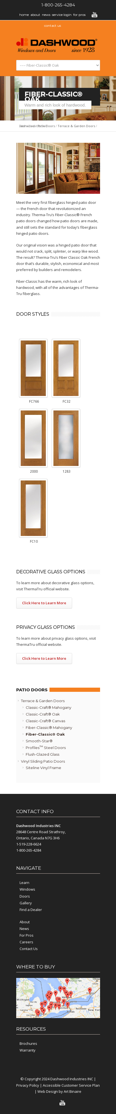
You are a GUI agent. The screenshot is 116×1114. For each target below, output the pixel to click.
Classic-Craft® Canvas (45, 721)
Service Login (62, 15)
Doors (25, 896)
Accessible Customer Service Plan (71, 1085)
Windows (27, 889)
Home (24, 15)
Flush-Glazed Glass (42, 754)
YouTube (94, 14)
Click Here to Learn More (44, 602)
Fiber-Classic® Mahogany (49, 727)
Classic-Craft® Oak (43, 714)
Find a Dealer (31, 909)
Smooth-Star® (39, 741)
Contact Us (29, 948)
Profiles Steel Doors (46, 747)
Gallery (26, 902)
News (46, 15)
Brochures (28, 1043)
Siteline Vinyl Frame (43, 767)
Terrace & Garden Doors (76, 126)
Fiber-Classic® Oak (45, 734)
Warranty (27, 1050)
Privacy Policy (27, 1085)
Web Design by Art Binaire (59, 1091)
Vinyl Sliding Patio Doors (43, 761)
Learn (24, 882)
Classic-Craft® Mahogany (48, 707)
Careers (26, 941)
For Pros (79, 15)
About (35, 15)
